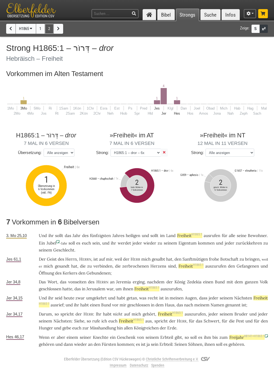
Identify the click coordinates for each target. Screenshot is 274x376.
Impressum (118, 365)
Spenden (157, 365)
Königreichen (146, 327)
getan (132, 297)
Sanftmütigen (195, 259)
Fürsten (109, 344)
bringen (252, 259)
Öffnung (46, 273)
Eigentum (187, 243)
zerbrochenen (135, 266)
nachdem (156, 281)
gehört (149, 314)
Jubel (51, 243)
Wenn (44, 337)
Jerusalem (95, 288)
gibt (178, 337)
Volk (264, 281)
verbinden (102, 266)
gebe (66, 327)
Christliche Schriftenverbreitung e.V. (172, 359)
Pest (240, 321)
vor (115, 304)
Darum (45, 314)
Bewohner (257, 235)
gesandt (62, 266)
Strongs (187, 15)
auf (102, 259)
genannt (233, 304)
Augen (191, 297)
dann (68, 344)
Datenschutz (139, 365)
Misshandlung (103, 327)
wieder (149, 243)
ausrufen (212, 235)
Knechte (100, 337)
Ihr (98, 314)
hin (120, 327)
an (112, 281)
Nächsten (243, 297)
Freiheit (189, 235)
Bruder (241, 314)
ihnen (128, 288)
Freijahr (247, 337)
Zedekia (194, 281)
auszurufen (215, 266)
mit (230, 281)
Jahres (118, 235)
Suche (210, 15)
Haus (169, 304)
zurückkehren (249, 243)
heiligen (133, 235)
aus (148, 321)
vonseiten (77, 281)
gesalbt (158, 259)
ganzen (251, 281)
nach (188, 304)
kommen (206, 243)
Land (171, 235)
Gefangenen (248, 266)
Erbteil (166, 337)
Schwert (211, 321)
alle (232, 235)
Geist (52, 259)
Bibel (166, 15)
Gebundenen (98, 273)
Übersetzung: (29, 152)
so (57, 314)
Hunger (46, 327)
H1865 (25, 28)
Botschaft (229, 259)
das (63, 281)
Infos (230, 15)
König (179, 281)
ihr (51, 297)
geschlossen (50, 288)
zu (160, 243)
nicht (118, 314)
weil (118, 259)
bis (215, 337)
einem (72, 337)
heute (69, 297)
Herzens (158, 266)
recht (153, 297)
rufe (96, 321)
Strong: (102, 152)
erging (138, 281)
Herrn (71, 259)
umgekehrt (96, 297)
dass (203, 297)
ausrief (57, 304)
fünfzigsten (100, 235)
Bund (220, 281)
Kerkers (70, 273)
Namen (217, 304)
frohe (214, 259)
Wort (52, 281)
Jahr (77, 235)
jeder (137, 243)
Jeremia (123, 281)
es (78, 243)
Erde (171, 327)
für (192, 321)
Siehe (79, 321)
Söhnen (195, 344)
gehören (46, 344)
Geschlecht (63, 250)
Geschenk (126, 337)
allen (128, 327)
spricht (67, 314)
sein (96, 243)
